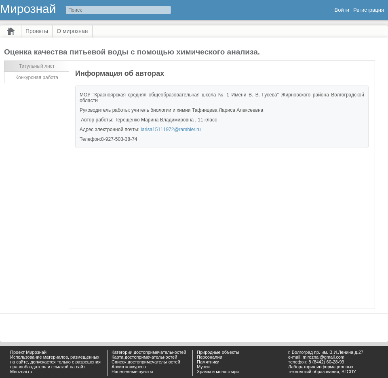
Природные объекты (218, 352)
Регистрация (368, 10)
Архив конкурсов (129, 366)
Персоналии (209, 357)
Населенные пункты (132, 371)
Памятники (208, 361)
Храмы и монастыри (218, 371)
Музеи (203, 366)
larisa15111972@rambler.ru (170, 129)
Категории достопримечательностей (149, 352)
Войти (342, 10)
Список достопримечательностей (146, 361)
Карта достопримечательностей (144, 357)
